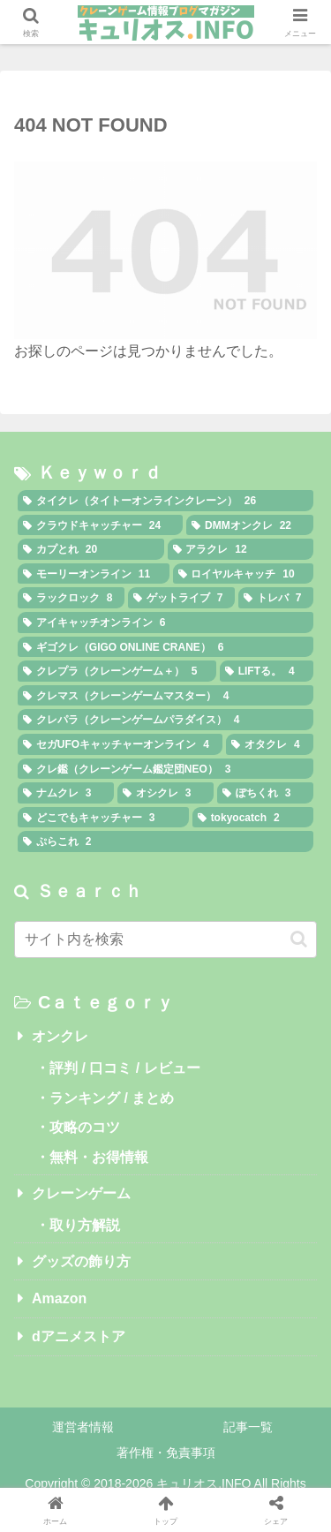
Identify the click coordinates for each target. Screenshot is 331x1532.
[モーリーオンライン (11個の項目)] (93, 574)
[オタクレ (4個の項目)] (269, 744)
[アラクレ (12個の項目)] (241, 549)
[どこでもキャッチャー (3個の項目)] (103, 817)
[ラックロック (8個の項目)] (71, 597)
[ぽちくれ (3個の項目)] (265, 793)
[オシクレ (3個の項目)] (165, 793)
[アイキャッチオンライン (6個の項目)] (165, 622)
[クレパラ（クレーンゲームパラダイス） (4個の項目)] (165, 719)
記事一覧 (248, 1427)
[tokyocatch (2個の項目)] (252, 817)
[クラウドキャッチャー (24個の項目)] (100, 525)
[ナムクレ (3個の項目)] (66, 793)
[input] (165, 939)
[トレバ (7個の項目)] (275, 597)
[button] (298, 939)
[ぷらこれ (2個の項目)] (165, 841)
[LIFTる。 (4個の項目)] (266, 671)
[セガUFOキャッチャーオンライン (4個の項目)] (120, 744)
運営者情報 (83, 1427)
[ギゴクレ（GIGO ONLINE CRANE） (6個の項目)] (165, 647)
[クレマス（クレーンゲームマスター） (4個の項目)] (165, 695)
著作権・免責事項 (166, 1452)
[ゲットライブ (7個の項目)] (181, 597)
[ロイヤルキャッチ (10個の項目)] (243, 574)
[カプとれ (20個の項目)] (91, 549)
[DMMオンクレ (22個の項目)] (249, 525)
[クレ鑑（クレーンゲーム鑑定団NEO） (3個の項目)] (165, 769)
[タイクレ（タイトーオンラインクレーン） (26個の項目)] (165, 500)
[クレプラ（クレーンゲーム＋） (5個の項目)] (117, 671)
